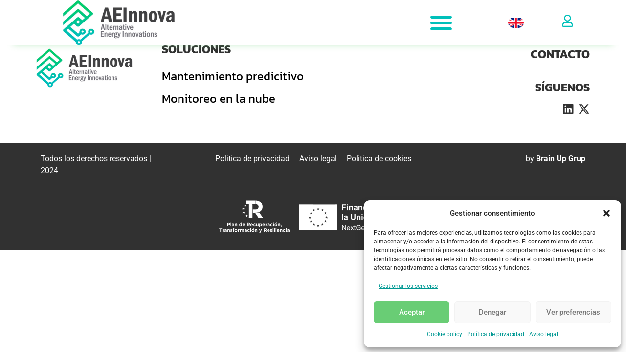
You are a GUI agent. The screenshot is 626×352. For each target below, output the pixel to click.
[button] (606, 213)
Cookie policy (444, 334)
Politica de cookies (379, 158)
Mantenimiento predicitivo (233, 76)
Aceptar (412, 312)
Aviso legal (543, 334)
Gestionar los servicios (408, 286)
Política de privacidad (495, 334)
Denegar (492, 312)
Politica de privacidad (252, 158)
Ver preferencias (573, 312)
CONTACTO (560, 54)
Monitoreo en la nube (218, 98)
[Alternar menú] (441, 22)
